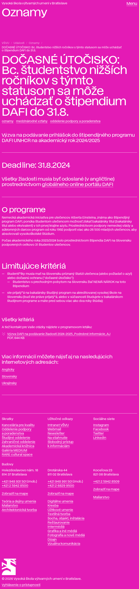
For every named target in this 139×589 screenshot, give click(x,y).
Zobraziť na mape (15, 493)
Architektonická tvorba (19, 510)
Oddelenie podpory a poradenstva (75, 121)
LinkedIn (99, 437)
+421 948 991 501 (60, 481)
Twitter (98, 433)
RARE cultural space (17, 454)
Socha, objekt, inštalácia (66, 518)
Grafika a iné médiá (62, 531)
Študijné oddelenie (16, 437)
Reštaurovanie (59, 522)
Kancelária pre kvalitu (18, 425)
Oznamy (34, 43)
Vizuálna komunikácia (64, 543)
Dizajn (52, 539)
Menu (132, 4)
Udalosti (19, 43)
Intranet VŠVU (58, 425)
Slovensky (9, 376)
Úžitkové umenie (60, 510)
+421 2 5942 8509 (106, 481)
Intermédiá (56, 526)
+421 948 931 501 (14, 481)
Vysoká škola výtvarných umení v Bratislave (34, 3)
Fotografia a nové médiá (66, 535)
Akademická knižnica (18, 446)
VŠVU (5, 43)
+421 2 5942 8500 (15, 485)
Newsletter (56, 433)
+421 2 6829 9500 (61, 485)
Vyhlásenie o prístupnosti (21, 585)
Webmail (54, 429)
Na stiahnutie (58, 437)
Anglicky (8, 369)
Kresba (53, 505)
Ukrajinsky (9, 383)
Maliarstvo (10, 505)
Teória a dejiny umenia (19, 501)
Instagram (101, 425)
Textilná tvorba (59, 514)
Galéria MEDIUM (14, 450)
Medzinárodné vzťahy (32, 121)
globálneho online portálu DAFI (77, 184)
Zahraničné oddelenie (18, 442)
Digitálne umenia (60, 501)
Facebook (101, 429)
